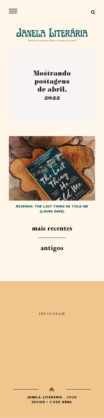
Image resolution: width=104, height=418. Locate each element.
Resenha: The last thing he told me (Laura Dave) (52, 209)
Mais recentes (52, 228)
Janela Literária (45, 397)
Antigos (52, 247)
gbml (67, 402)
